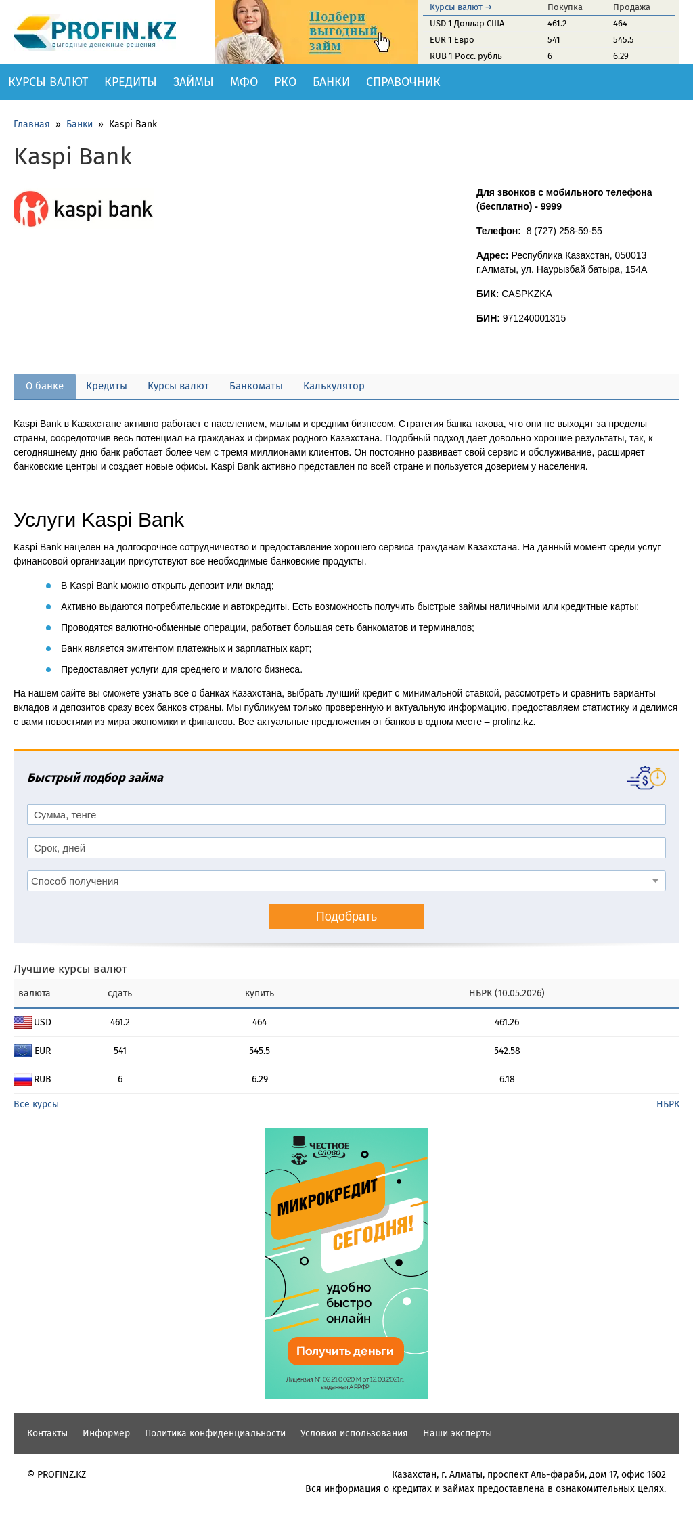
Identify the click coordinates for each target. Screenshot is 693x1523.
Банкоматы (256, 386)
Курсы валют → (461, 7)
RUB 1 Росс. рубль (466, 56)
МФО (244, 81)
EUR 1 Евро (452, 40)
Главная (32, 124)
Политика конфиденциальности (215, 1433)
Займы (193, 81)
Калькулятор (334, 386)
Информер (106, 1433)
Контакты (47, 1433)
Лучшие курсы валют (70, 969)
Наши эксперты (457, 1433)
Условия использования (354, 1433)
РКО (285, 81)
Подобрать (347, 916)
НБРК (667, 1104)
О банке (45, 386)
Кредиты (130, 81)
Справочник (403, 81)
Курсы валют (48, 81)
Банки (331, 81)
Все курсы (36, 1104)
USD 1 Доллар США (467, 23)
